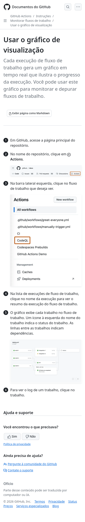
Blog (55, 506)
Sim (12, 436)
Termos (40, 501)
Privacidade (57, 501)
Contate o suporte (18, 470)
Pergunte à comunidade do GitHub (30, 464)
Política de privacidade (16, 444)
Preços (8, 506)
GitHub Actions (20, 16)
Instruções (43, 16)
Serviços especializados (32, 506)
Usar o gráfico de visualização (31, 25)
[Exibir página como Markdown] (29, 113)
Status (72, 501)
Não (31, 436)
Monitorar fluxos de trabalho (30, 21)
